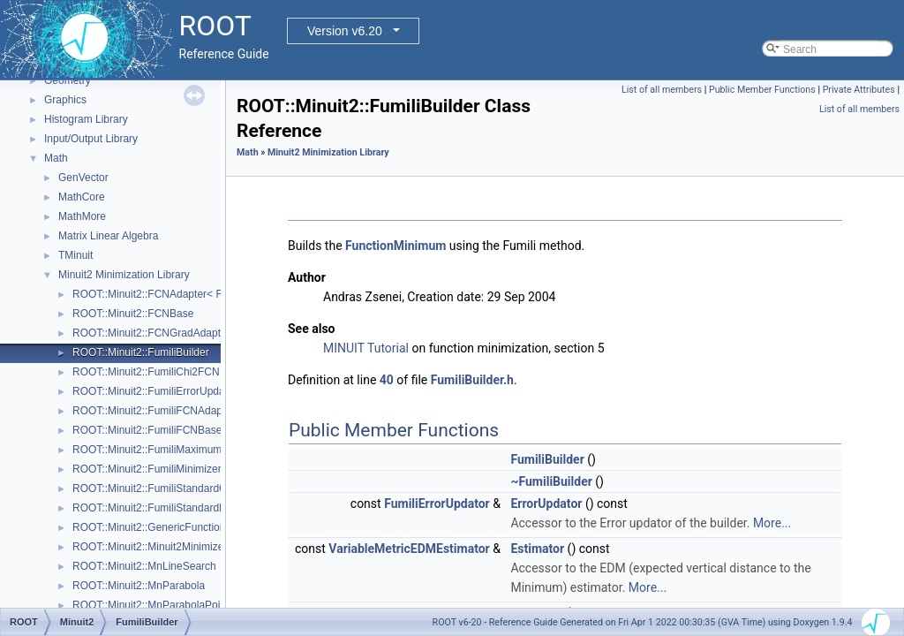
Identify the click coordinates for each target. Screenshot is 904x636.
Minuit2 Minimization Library (124, 275)
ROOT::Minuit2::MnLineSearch (144, 566)
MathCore (81, 197)
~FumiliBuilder (550, 481)
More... (772, 523)
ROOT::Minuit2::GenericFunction (148, 527)
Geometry (67, 80)
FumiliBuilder (547, 459)
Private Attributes (859, 89)
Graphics (65, 100)
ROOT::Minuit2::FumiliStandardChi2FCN (167, 488)
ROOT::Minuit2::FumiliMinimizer (147, 469)
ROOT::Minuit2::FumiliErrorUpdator (154, 391)
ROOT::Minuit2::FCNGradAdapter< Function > (180, 333)
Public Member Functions (762, 89)
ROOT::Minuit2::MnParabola (138, 585)
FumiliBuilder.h (472, 380)
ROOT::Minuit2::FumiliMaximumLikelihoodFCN (181, 449)
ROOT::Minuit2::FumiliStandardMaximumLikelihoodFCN (203, 508)
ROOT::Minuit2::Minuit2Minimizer (149, 547)
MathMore (82, 216)
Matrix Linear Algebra (108, 236)
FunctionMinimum (395, 245)
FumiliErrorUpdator (437, 503)
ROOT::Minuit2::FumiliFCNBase (147, 430)
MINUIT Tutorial (366, 348)
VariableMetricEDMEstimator (408, 548)
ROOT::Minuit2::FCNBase (132, 313)
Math (56, 158)
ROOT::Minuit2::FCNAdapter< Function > (169, 294)
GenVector (83, 177)
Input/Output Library (91, 138)
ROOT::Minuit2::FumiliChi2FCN (146, 372)
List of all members (662, 89)
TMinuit (75, 255)
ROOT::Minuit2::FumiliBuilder (140, 352)
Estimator (537, 548)
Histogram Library (86, 119)
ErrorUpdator (546, 503)
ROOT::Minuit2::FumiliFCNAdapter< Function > (183, 411)
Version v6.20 (344, 31)
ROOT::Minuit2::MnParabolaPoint (150, 605)
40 (387, 380)
